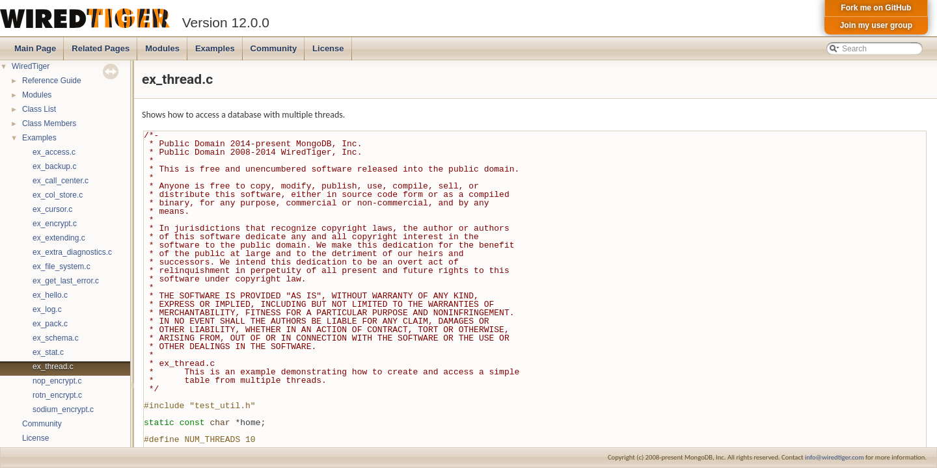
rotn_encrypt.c (57, 395)
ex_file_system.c (61, 266)
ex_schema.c (56, 338)
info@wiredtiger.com (834, 457)
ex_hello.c (50, 295)
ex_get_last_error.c (66, 280)
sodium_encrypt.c (63, 409)
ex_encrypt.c (55, 223)
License (328, 48)
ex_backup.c (54, 166)
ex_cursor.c (52, 209)
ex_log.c (47, 309)
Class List (39, 109)
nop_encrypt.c (57, 380)
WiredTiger (30, 66)
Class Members (49, 123)
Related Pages (100, 48)
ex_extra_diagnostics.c (72, 252)
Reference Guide (51, 80)
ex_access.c (54, 152)
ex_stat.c (48, 352)
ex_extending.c (59, 237)
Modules (162, 48)
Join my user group (876, 25)
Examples (215, 48)
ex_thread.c (53, 366)
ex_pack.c (50, 323)
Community (274, 48)
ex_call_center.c (60, 180)
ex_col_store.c (58, 195)
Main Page (35, 48)
